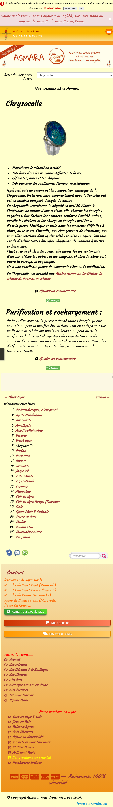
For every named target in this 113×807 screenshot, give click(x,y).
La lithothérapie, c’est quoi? (36, 410)
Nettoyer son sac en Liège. (26, 685)
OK (81, 8)
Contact (14, 572)
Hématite (22, 466)
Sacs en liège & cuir (24, 716)
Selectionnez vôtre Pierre (18, 77)
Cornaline (23, 456)
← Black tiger (14, 397)
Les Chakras (15, 675)
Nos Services (16, 690)
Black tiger (23, 440)
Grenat (21, 461)
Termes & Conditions (92, 803)
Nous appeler (57, 622)
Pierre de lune (26, 517)
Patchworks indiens (24, 762)
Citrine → (103, 397)
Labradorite (24, 476)
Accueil (12, 659)
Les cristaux (15, 664)
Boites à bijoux (21, 727)
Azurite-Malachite (29, 430)
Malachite (23, 491)
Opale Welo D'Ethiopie (32, 512)
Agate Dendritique (29, 415)
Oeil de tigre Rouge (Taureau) (38, 501)
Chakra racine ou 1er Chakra (76, 274)
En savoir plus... (52, 7)
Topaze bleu (24, 527)
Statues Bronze (21, 747)
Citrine (21, 451)
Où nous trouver (18, 695)
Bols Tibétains (20, 732)
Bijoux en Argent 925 (25, 737)
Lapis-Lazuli (25, 481)
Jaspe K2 (22, 471)
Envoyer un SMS (57, 633)
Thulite (21, 522)
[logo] (23, 33)
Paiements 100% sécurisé (77, 779)
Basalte (21, 435)
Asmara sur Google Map (25, 611)
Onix (19, 507)
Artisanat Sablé (21, 752)
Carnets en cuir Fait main (29, 742)
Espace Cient (16, 700)
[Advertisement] (55, 381)
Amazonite (23, 420)
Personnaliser (70, 8)
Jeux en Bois (19, 722)
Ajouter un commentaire (57, 291)
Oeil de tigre (25, 496)
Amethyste (23, 425)
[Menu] (109, 32)
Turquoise (23, 537)
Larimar (22, 486)
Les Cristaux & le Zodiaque (26, 669)
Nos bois (13, 680)
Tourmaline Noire (28, 532)
